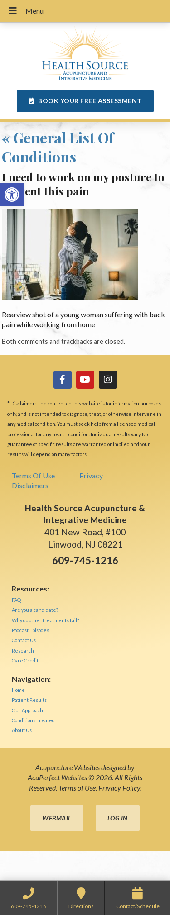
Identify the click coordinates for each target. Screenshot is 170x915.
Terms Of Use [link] (33, 475)
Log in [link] (117, 818)
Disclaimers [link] (30, 485)
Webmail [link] (57, 818)
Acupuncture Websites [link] (67, 767)
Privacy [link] (91, 475)
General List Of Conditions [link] (58, 147)
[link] (12, 194)
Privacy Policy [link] (119, 787)
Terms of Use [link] (77, 787)
